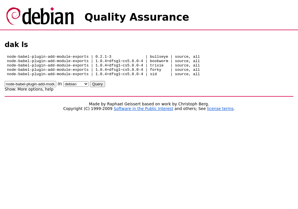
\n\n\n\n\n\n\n (75, 88)
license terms (220, 113)
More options (29, 93)
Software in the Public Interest (143, 113)
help (49, 93)
